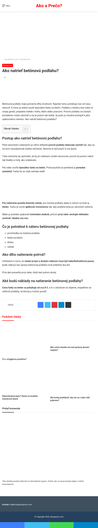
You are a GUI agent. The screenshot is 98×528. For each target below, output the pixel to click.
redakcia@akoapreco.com (21, 504)
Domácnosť (25, 59)
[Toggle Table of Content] (24, 128)
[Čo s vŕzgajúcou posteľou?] (25, 340)
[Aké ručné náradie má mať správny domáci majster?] (73, 334)
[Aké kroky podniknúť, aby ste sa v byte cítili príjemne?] (73, 379)
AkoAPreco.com (10, 59)
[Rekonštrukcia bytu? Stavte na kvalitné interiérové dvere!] (25, 378)
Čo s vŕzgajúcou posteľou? (14, 359)
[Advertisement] (49, 33)
